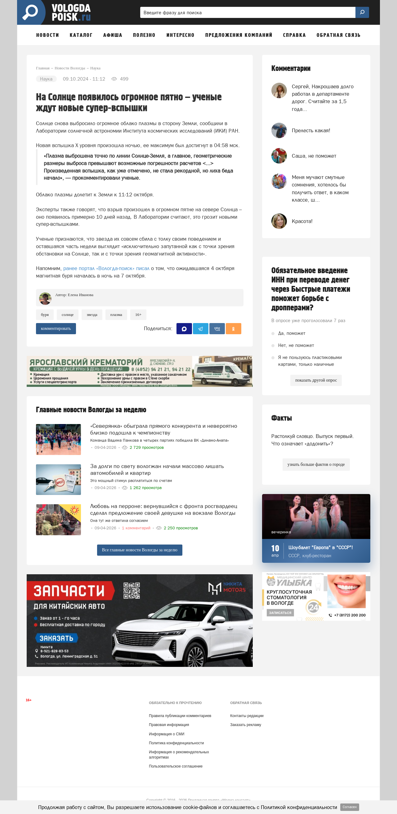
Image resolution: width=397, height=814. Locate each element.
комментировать (56, 328)
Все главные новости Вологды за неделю (139, 550)
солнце (68, 314)
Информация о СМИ (166, 734)
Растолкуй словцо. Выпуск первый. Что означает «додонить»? (312, 440)
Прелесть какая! (311, 130)
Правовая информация (169, 725)
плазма (116, 314)
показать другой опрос (316, 380)
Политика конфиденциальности (176, 743)
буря (45, 314)
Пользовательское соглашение (176, 766)
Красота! (302, 221)
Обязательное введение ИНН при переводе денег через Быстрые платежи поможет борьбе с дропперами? (310, 289)
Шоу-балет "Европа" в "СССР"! (320, 547)
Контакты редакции (246, 716)
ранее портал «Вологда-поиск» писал (105, 268)
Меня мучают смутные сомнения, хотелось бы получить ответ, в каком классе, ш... (320, 188)
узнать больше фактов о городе (316, 464)
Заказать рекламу (245, 725)
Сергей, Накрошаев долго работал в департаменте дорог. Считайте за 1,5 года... (323, 97)
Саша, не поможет (314, 156)
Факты (281, 418)
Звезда (92, 314)
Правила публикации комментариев (180, 716)
